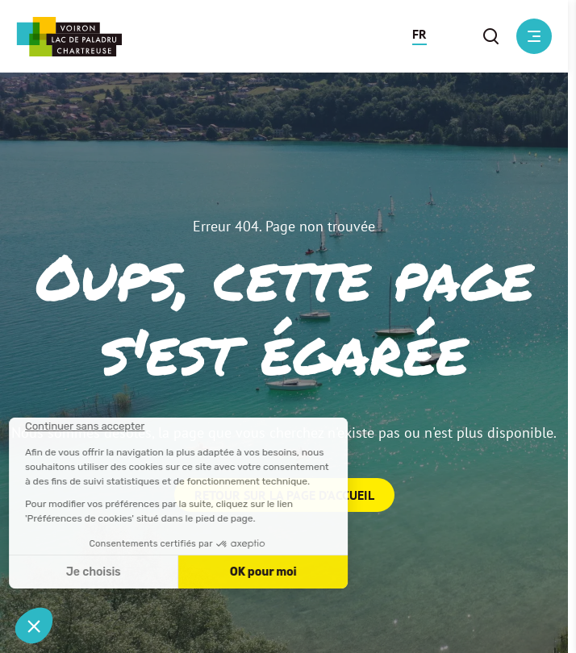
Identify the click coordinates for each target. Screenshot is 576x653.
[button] (419, 36)
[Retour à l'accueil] (69, 36)
